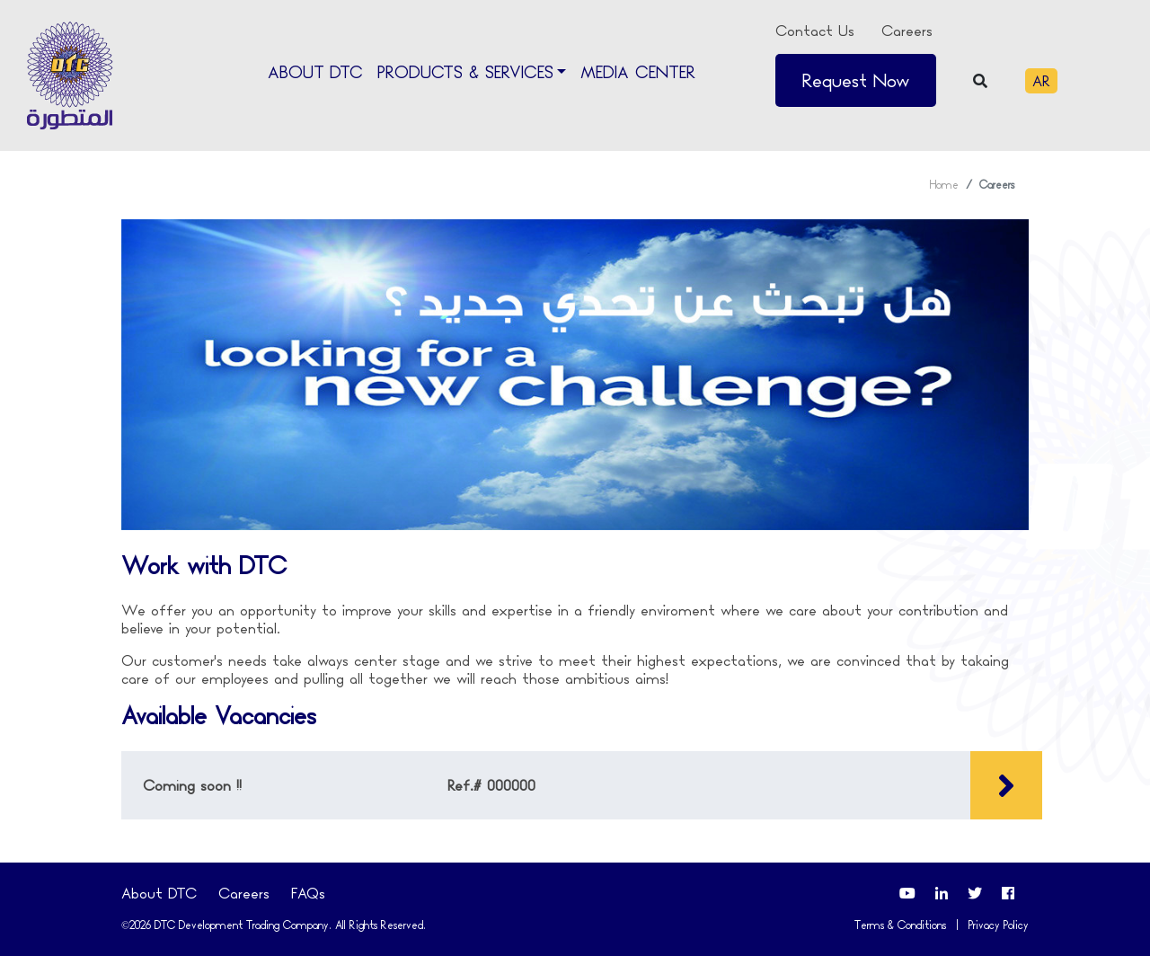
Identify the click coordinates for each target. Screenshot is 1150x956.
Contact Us (814, 31)
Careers (907, 31)
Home (944, 184)
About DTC (315, 72)
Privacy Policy (999, 925)
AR (1041, 81)
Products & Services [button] (465, 73)
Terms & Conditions (900, 925)
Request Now (855, 80)
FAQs (308, 893)
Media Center (637, 72)
